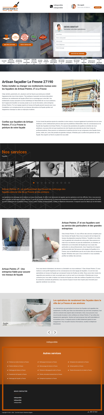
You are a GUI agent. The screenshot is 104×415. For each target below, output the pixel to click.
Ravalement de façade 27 (69, 61)
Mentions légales (28, 412)
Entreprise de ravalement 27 (26, 62)
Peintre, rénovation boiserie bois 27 (11, 62)
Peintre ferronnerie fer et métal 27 (53, 62)
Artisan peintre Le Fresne (76, 366)
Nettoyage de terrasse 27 (84, 62)
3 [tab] (41, 182)
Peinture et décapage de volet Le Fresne (50, 370)
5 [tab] (49, 182)
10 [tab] (69, 182)
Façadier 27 (4, 61)
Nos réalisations (9, 44)
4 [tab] (45, 182)
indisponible (58, 5)
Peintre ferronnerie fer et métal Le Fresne (81, 370)
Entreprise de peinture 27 (19, 62)
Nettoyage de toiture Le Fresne (17, 370)
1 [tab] (33, 182)
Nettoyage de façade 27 (77, 62)
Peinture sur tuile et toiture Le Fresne (19, 362)
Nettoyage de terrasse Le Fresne (48, 362)
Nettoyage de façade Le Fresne (17, 378)
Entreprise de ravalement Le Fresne (79, 362)
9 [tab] (65, 182)
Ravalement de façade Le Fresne (18, 374)
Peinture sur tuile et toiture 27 (34, 62)
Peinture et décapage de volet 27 (99, 62)
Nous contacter (26, 44)
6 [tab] (53, 182)
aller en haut (92, 412)
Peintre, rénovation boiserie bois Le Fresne (51, 374)
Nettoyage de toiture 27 (61, 62)
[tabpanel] (27, 170)
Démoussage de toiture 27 (91, 61)
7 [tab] (57, 182)
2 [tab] (37, 182)
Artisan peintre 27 (40, 62)
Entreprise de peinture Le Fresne (48, 378)
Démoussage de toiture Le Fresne (48, 366)
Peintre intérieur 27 (46, 62)
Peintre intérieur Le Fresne (16, 366)
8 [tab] (61, 182)
